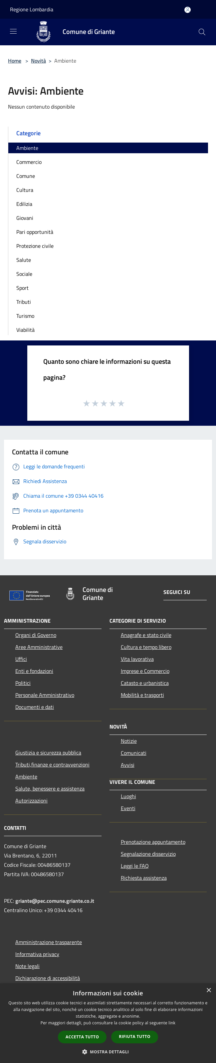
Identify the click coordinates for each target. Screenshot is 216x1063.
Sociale (24, 274)
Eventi (128, 808)
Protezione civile (35, 246)
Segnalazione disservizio (148, 854)
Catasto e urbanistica (145, 683)
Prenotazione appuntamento (153, 842)
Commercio (29, 162)
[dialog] (108, 1023)
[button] (108, 1051)
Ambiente (27, 148)
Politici (23, 683)
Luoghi (128, 796)
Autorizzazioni (31, 800)
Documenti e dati (34, 707)
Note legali (27, 966)
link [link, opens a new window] (171, 1023)
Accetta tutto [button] (82, 1037)
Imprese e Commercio (145, 671)
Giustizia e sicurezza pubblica (48, 753)
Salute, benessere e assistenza (50, 789)
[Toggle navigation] (13, 31)
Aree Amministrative (39, 647)
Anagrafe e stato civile (146, 635)
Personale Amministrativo (44, 695)
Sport (22, 288)
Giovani (24, 218)
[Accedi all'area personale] (187, 10)
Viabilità (25, 330)
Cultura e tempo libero (146, 647)
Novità (38, 61)
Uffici (21, 659)
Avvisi (127, 765)
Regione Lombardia (31, 9)
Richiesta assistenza (144, 878)
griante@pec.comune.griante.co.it (54, 901)
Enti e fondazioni (34, 671)
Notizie (129, 741)
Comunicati (133, 753)
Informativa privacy (37, 954)
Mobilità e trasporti (142, 695)
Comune (25, 176)
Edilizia (24, 204)
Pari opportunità (34, 232)
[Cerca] (202, 32)
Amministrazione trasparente (48, 942)
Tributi (23, 302)
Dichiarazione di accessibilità (47, 978)
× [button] (208, 990)
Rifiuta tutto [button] (134, 1036)
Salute (23, 260)
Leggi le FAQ (135, 866)
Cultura (24, 190)
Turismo (25, 316)
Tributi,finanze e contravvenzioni (52, 765)
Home (14, 61)
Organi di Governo (35, 635)
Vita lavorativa (137, 659)
